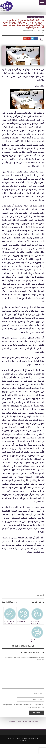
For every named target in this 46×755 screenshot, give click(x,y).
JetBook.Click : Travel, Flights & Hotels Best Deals (23, 721)
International (32, 17)
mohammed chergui (27, 30)
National (41, 17)
